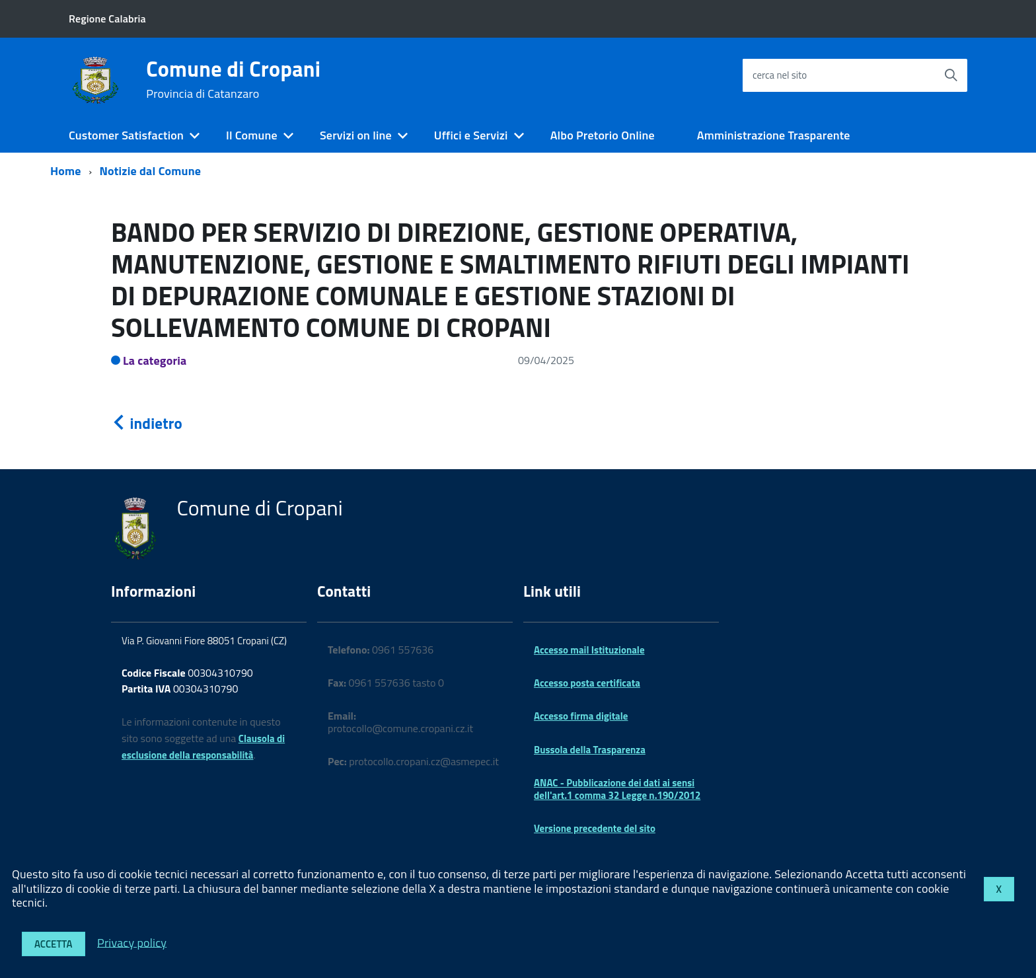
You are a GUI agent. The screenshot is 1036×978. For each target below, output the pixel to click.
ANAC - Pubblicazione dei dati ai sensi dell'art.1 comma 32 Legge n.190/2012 (617, 788)
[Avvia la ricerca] (950, 75)
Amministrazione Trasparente (773, 135)
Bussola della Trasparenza (590, 749)
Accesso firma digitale (581, 716)
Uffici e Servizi (471, 135)
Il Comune (252, 135)
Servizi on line (356, 135)
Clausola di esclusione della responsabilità (203, 747)
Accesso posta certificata (587, 683)
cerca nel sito (780, 75)
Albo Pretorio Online (602, 135)
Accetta (53, 944)
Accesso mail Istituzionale (589, 650)
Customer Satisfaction (126, 135)
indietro (146, 423)
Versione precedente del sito (594, 828)
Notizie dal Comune (151, 171)
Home (65, 171)
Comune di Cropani (233, 79)
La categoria (155, 360)
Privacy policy (131, 942)
